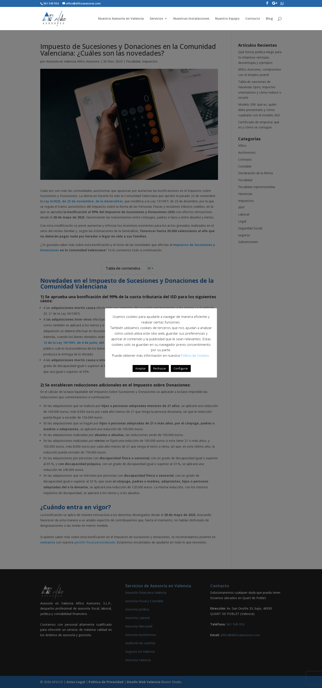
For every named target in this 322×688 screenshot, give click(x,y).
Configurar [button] (181, 368)
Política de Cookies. (195, 355)
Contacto (252, 19)
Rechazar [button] (159, 368)
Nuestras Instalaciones (191, 19)
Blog (269, 19)
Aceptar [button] (140, 368)
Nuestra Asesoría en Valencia (121, 19)
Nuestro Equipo (227, 19)
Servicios (156, 19)
